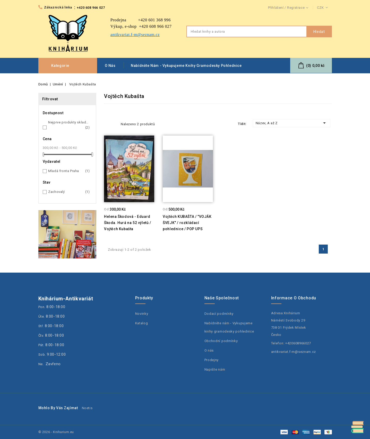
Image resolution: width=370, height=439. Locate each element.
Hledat (319, 32)
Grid (107, 124)
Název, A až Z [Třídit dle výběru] (292, 123)
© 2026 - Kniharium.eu (56, 432)
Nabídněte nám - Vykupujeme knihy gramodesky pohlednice (186, 66)
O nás (110, 66)
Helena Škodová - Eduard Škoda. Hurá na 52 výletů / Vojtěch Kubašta (127, 222)
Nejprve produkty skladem (69, 125)
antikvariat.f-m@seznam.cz (293, 352)
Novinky (141, 314)
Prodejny (211, 360)
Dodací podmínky (219, 314)
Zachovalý (69, 191)
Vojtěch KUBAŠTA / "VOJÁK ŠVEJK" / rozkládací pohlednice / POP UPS (187, 222)
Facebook (328, 265)
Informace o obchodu (293, 297)
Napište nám (214, 369)
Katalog (141, 323)
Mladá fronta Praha (69, 171)
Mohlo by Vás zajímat (58, 408)
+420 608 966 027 (91, 8)
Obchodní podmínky (221, 341)
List (114, 124)
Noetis (87, 408)
